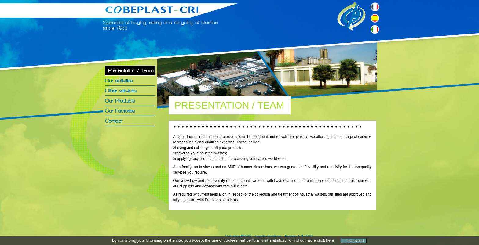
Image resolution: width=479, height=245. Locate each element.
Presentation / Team (131, 70)
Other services (121, 90)
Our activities (119, 80)
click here (325, 240)
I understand (353, 241)
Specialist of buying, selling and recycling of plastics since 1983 (160, 25)
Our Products (120, 100)
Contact (113, 121)
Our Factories (120, 110)
